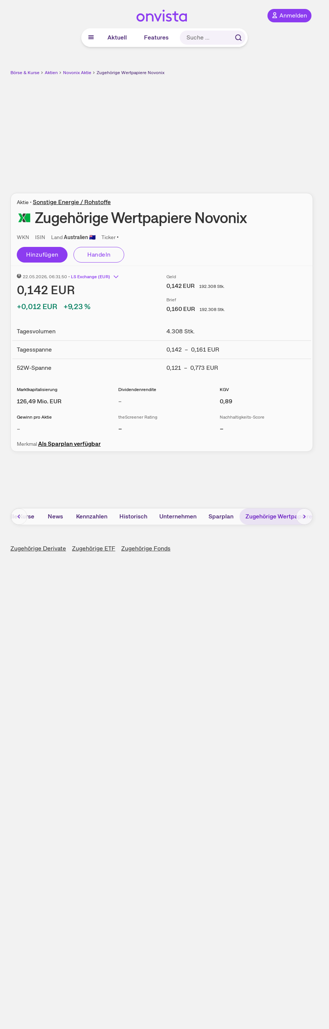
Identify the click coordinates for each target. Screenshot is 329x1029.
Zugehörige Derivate (38, 548)
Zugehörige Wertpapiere (278, 516)
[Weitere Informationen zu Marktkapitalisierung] (39, 401)
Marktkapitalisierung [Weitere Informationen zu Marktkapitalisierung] (37, 390)
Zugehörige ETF (93, 548)
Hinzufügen (42, 254)
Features (156, 37)
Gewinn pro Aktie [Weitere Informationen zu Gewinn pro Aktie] (34, 417)
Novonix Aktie (77, 73)
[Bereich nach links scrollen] (19, 516)
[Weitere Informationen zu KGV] (226, 401)
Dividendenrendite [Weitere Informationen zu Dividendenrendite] (137, 390)
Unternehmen (178, 516)
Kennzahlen (91, 516)
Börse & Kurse (25, 73)
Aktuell (117, 37)
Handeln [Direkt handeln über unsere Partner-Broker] (99, 254)
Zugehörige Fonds (145, 548)
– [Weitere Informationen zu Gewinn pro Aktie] (18, 429)
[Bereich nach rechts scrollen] (304, 516)
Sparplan (221, 516)
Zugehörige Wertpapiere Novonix (130, 73)
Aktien (51, 73)
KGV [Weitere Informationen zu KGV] (224, 390)
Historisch (133, 516)
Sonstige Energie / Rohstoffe (72, 202)
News (55, 516)
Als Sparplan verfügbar (69, 444)
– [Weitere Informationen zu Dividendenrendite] (120, 401)
